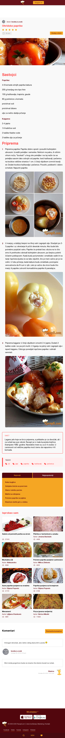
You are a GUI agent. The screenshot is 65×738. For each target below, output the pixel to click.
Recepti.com (4, 723)
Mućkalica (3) (17, 554)
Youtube (18, 730)
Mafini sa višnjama (12, 494)
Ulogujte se (38, 2)
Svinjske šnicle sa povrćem (16, 486)
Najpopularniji (47, 475)
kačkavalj (38, 464)
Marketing (41, 724)
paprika (26, 464)
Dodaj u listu (56, 33)
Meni (32, 735)
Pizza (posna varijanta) (48, 606)
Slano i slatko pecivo (13, 490)
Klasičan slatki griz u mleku (16, 502)
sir (9, 464)
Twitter (13, 730)
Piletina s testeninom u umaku (48, 528)
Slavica (51, 671)
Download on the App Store (26, 717)
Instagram (26, 730)
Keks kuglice (10, 482)
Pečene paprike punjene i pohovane (48, 554)
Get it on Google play (39, 717)
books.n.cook (17, 22)
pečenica (50, 464)
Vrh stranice (32, 712)
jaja (16, 464)
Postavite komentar (54, 631)
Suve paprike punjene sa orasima (17, 580)
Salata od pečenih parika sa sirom (17, 528)
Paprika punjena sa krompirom (48, 580)
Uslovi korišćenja (31, 724)
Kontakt (47, 724)
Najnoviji (17, 475)
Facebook (6, 730)
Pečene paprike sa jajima (15, 498)
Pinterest (32, 730)
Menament (17, 606)
